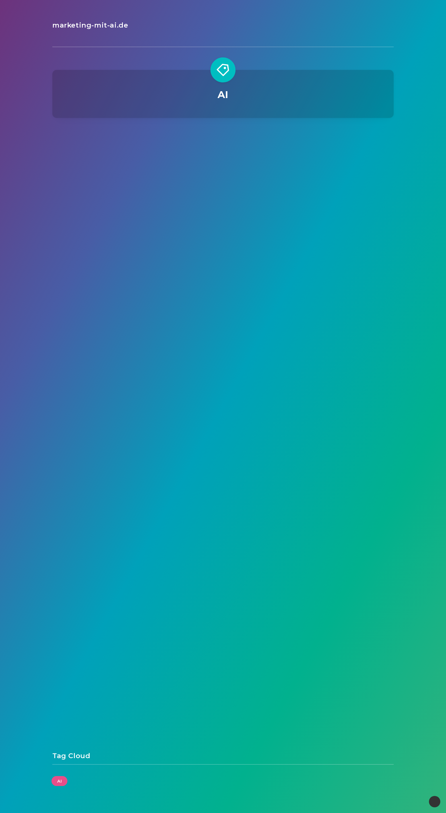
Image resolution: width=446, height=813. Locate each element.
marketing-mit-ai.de (90, 25)
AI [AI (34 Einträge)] (59, 781)
